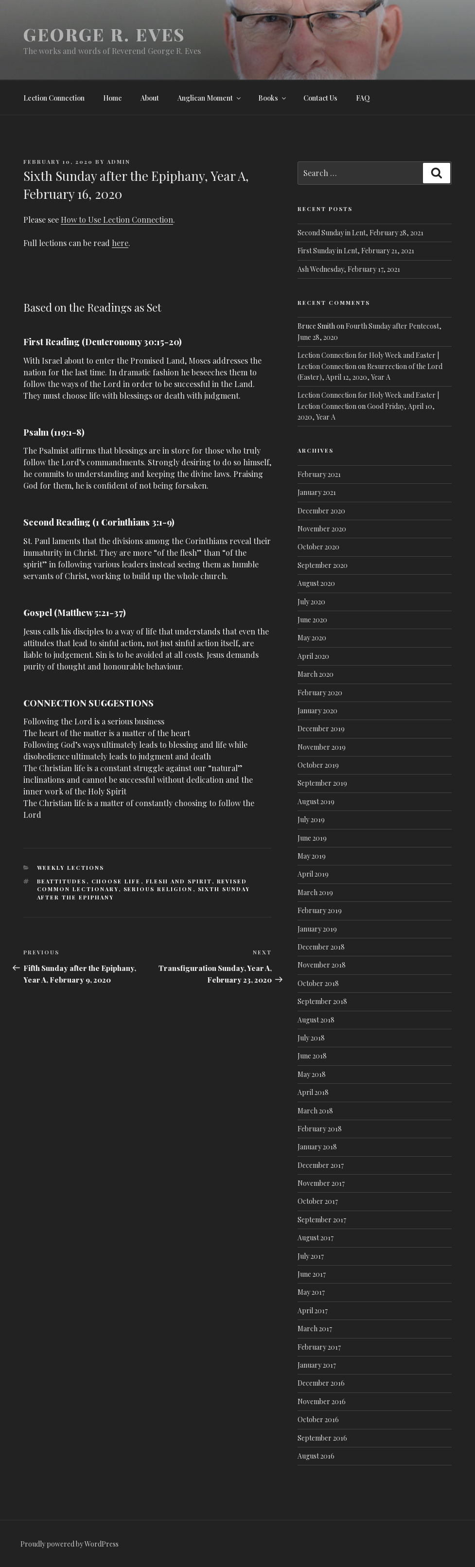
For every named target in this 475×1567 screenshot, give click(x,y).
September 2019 (322, 783)
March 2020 (316, 674)
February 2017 (319, 1347)
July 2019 (311, 819)
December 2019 (321, 728)
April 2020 (313, 656)
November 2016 (322, 1401)
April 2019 (313, 874)
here (120, 243)
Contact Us (320, 98)
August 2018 (316, 1019)
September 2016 (322, 1438)
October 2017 (318, 1201)
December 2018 (321, 946)
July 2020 (311, 601)
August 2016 (316, 1456)
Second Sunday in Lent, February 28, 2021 (360, 232)
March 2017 (315, 1328)
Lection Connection (54, 98)
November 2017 (321, 1183)
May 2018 (312, 1074)
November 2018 (322, 964)
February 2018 (320, 1128)
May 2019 (312, 856)
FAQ (363, 98)
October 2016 (318, 1419)
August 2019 (316, 801)
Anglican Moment (209, 98)
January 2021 (317, 492)
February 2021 (319, 474)
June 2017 (312, 1274)
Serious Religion (158, 889)
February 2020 (320, 692)
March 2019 (315, 892)
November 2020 (322, 528)
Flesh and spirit (179, 881)
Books (272, 98)
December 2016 (321, 1383)
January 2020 (317, 710)
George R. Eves (104, 34)
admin (118, 161)
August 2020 (316, 583)
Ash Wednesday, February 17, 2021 (349, 269)
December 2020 (321, 510)
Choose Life (116, 881)
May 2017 (311, 1292)
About (150, 98)
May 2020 (312, 637)
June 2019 (312, 838)
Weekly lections (71, 867)
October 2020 (318, 546)
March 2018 (315, 1110)
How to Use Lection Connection (117, 219)
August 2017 (316, 1237)
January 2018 (317, 1146)
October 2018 (318, 983)
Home (112, 98)
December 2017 (321, 1165)
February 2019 (320, 910)
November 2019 (322, 747)
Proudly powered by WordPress (69, 1544)
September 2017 (322, 1219)
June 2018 (312, 1055)
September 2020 (323, 565)
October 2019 (318, 765)
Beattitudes (62, 881)
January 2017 (317, 1365)
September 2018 (322, 1001)
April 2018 (313, 1092)
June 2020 (312, 619)
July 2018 (311, 1037)
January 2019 (317, 928)
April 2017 (313, 1310)
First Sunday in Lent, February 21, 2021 (356, 250)
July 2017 (311, 1256)
